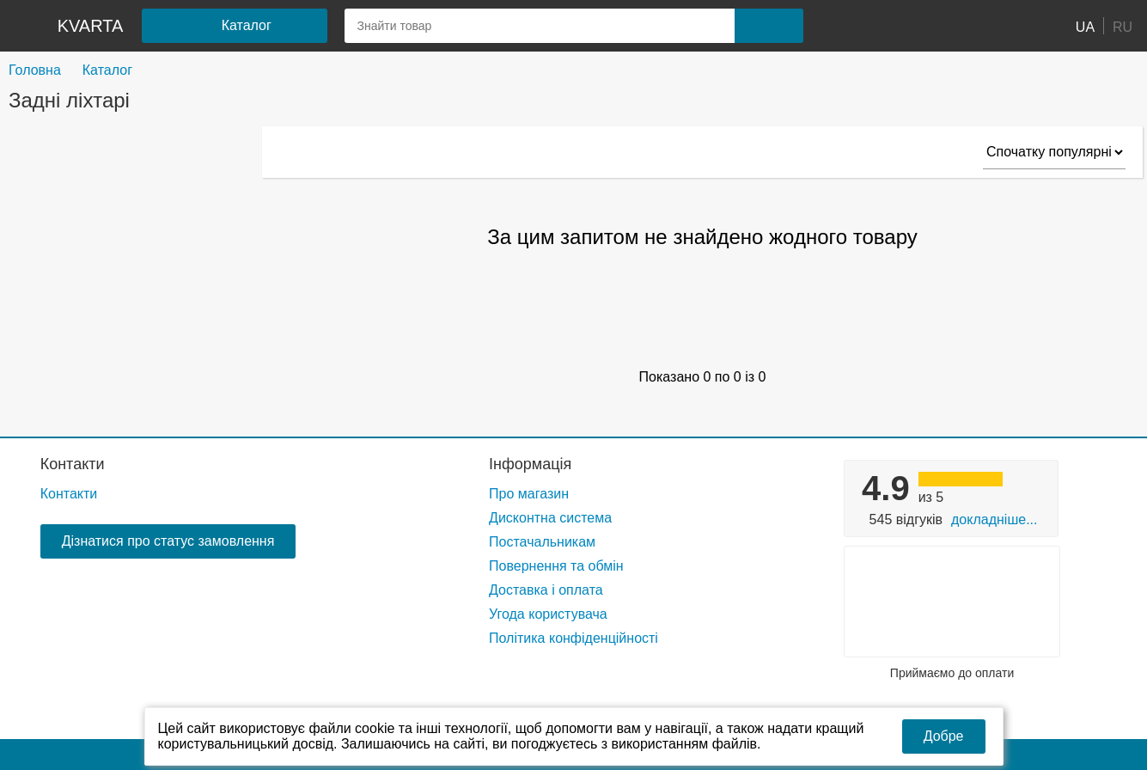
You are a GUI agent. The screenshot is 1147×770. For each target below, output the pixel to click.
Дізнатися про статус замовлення (168, 541)
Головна (35, 70)
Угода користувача (548, 614)
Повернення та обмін (556, 566)
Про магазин (529, 493)
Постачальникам (542, 542)
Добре (944, 736)
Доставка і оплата (546, 590)
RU (1122, 26)
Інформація (530, 464)
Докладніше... (994, 519)
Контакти (72, 464)
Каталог (107, 70)
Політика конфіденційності (573, 638)
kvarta (91, 25)
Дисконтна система (550, 517)
